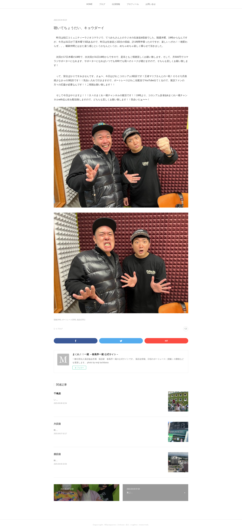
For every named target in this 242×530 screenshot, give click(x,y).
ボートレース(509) (69, 320)
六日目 (57, 423)
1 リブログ (58, 329)
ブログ (102, 4)
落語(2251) (81, 320)
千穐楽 (57, 393)
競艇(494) (57, 320)
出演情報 (116, 4)
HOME (89, 4)
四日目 (57, 454)
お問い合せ (151, 4)
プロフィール (133, 4)
